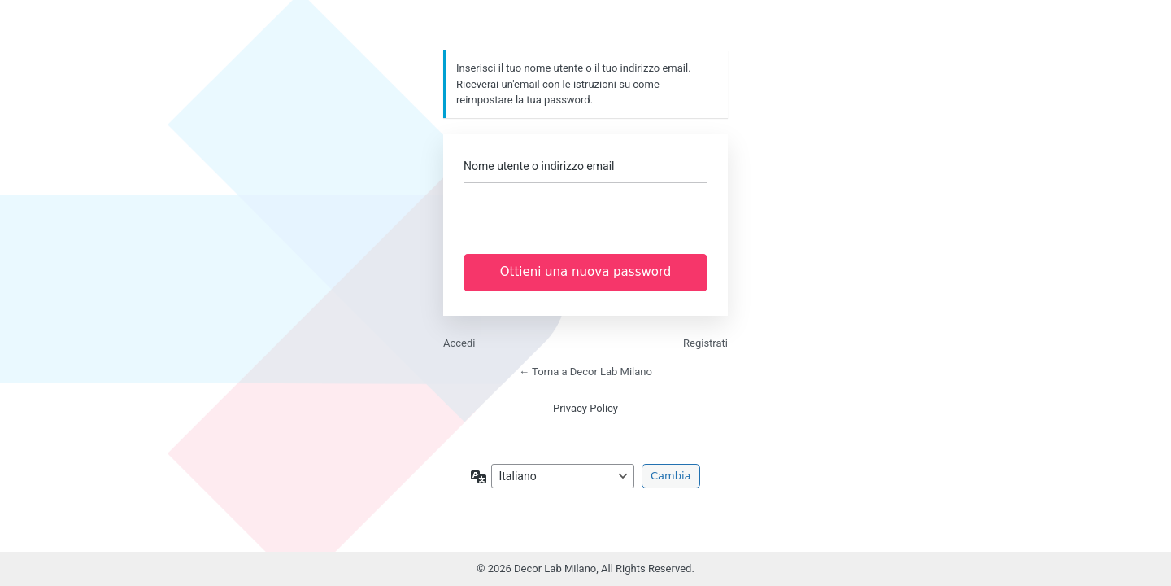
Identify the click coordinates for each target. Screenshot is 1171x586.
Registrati (705, 343)
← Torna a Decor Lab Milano (585, 371)
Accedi (459, 343)
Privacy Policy (585, 408)
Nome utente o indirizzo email (539, 166)
